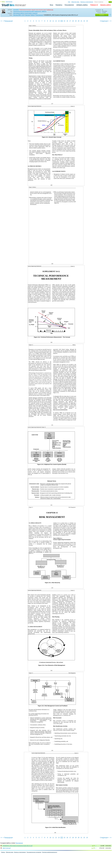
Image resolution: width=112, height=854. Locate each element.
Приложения (39, 15)
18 (73, 21)
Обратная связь (75, 2)
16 (67, 21)
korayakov (16, 9)
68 (92, 845)
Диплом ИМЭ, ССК (18, 15)
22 (84, 21)
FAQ (69, 2)
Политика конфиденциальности (49, 852)
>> (110, 21)
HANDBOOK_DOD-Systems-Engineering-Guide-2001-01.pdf (17, 845)
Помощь (3, 852)
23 (87, 21)
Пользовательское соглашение (34, 852)
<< (1, 21)
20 (78, 21)
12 (56, 21)
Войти (3, 1)
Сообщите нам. (50, 9)
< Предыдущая (8, 21)
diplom (33, 15)
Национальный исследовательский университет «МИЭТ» (29, 11)
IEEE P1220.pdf (7, 848)
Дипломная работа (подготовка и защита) (25, 13)
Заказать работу (105, 5)
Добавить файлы (82, 5)
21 (81, 21)
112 (92, 848)
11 (53, 21)
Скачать (101, 14)
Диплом (27, 15)
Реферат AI (94, 5)
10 (50, 21)
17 (70, 21)
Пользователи (69, 5)
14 (61, 21)
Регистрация (9, 1)
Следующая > (104, 21)
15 (64, 21)
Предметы (58, 5)
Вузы (51, 5)
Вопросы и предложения (86, 2)
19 (75, 21)
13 (59, 21)
